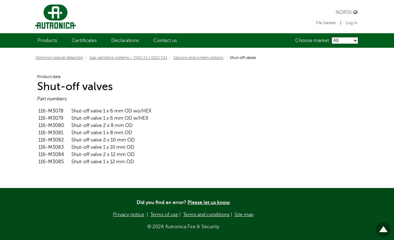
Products (47, 40)
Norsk (346, 12)
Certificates (84, 40)
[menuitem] (47, 40)
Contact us (165, 40)
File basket (326, 23)
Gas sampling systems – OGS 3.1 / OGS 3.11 (128, 58)
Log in (351, 23)
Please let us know (208, 202)
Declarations (125, 40)
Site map (243, 214)
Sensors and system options (198, 58)
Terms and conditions (206, 214)
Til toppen (383, 227)
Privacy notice (128, 214)
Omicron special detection (59, 58)
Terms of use (164, 214)
